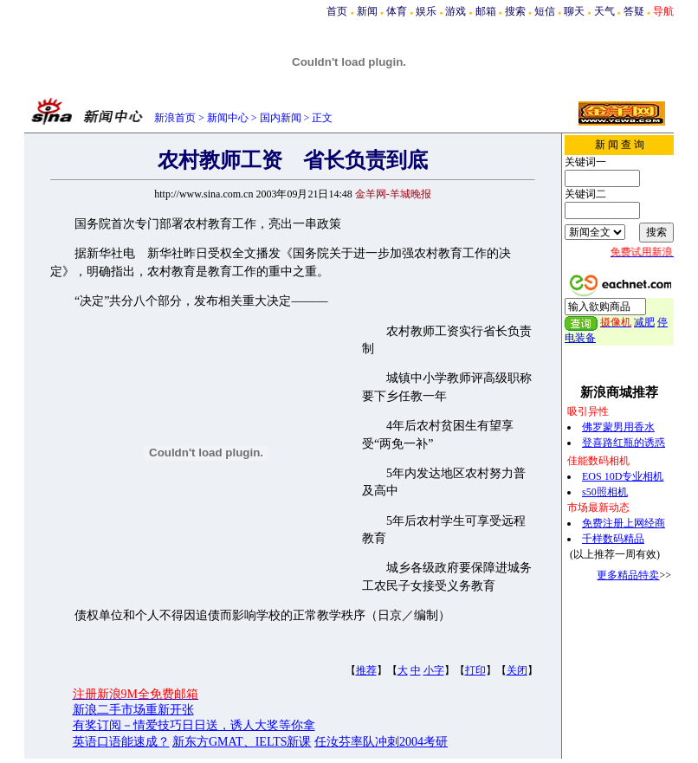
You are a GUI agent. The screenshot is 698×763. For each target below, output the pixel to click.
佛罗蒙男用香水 (618, 427)
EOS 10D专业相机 (622, 476)
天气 (604, 11)
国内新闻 (280, 118)
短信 (544, 11)
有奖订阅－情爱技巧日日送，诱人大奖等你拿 (194, 725)
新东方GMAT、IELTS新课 (242, 741)
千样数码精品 (613, 539)
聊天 (574, 11)
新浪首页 (175, 118)
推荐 (366, 670)
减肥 (644, 322)
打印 (475, 670)
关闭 (517, 670)
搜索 (515, 11)
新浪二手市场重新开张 (133, 709)
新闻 (367, 11)
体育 (396, 11)
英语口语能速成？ (121, 741)
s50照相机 (605, 492)
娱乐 (426, 11)
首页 (336, 11)
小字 (433, 670)
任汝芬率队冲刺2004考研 (381, 741)
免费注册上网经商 (623, 523)
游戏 (455, 11)
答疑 (634, 11)
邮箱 (485, 11)
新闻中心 (228, 118)
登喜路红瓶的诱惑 (623, 442)
